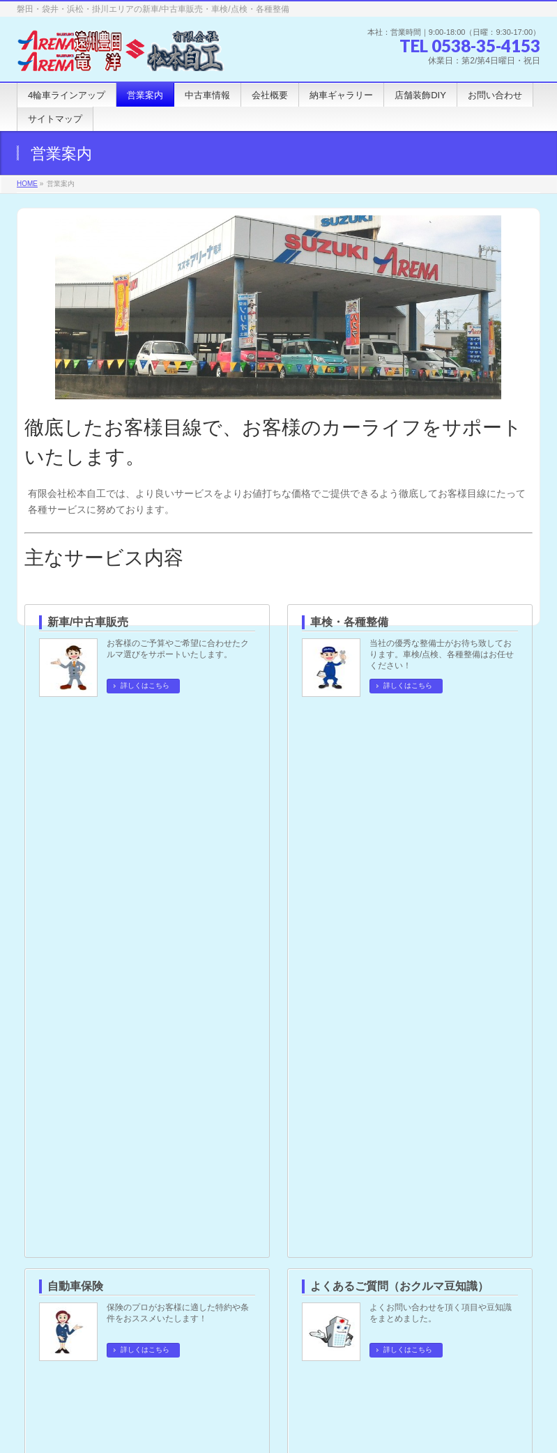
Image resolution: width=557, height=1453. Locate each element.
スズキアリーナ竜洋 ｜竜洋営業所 (118, 1209)
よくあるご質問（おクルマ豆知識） (399, 738)
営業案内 (51, 905)
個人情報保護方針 (62, 1279)
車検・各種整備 (349, 622)
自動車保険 (75, 738)
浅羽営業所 (68, 1180)
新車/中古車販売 (87, 622)
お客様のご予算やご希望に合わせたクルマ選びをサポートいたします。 (178, 648)
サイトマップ (148, 1279)
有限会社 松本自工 (262, 1419)
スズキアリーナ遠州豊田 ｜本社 (113, 1151)
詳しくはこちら (145, 685)
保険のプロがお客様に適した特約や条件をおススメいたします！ (178, 765)
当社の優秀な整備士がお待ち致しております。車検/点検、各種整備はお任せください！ (441, 654)
